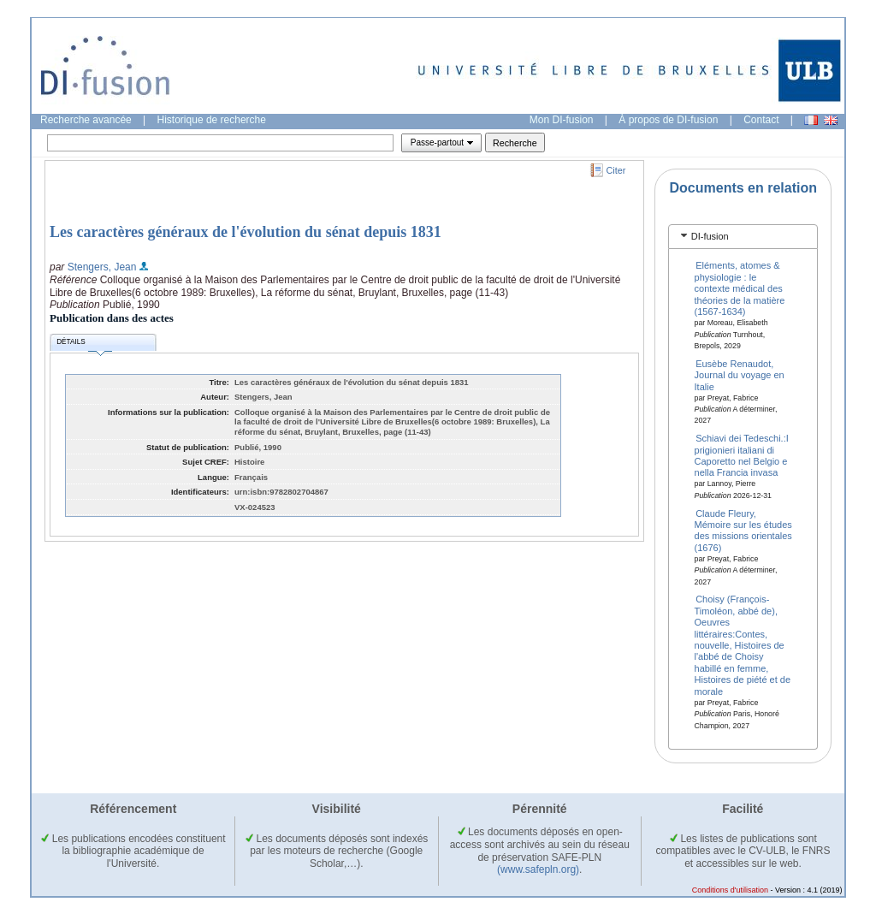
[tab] (743, 236)
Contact (760, 120)
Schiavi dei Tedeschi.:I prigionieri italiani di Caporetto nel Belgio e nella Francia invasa (742, 455)
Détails (83, 344)
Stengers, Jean (102, 267)
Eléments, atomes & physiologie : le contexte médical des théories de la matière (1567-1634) (740, 288)
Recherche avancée (86, 120)
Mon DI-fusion (562, 120)
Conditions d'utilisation (730, 890)
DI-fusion (710, 236)
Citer (616, 170)
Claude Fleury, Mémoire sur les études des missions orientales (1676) (743, 529)
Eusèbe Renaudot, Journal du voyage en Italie (739, 374)
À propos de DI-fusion (668, 120)
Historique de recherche (211, 120)
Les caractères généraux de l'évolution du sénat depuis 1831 (245, 231)
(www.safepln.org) (538, 869)
